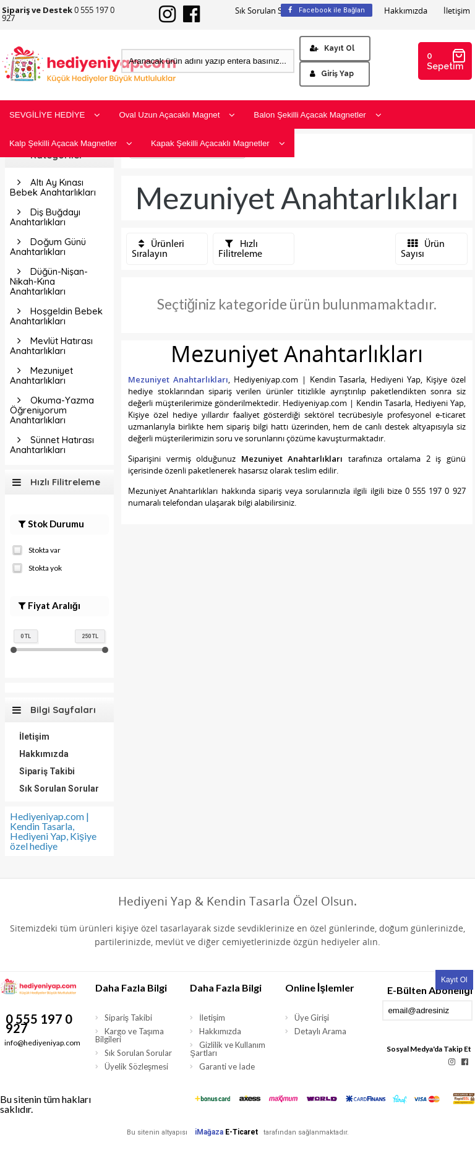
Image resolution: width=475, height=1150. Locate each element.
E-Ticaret (241, 1132)
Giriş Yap (332, 73)
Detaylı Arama (320, 1031)
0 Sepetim (446, 59)
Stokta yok (37, 567)
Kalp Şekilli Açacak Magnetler (70, 143)
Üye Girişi (312, 1017)
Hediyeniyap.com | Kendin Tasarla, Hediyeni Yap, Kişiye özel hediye (53, 831)
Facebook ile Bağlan (326, 10)
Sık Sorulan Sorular (269, 11)
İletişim (456, 11)
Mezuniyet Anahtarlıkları (41, 375)
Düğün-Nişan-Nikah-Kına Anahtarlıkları (49, 281)
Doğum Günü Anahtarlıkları (48, 246)
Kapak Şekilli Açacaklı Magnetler (218, 143)
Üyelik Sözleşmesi (137, 1066)
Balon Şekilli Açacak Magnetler (317, 114)
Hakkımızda (405, 11)
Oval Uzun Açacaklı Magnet (177, 114)
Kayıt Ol (332, 48)
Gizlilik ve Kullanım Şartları (227, 1049)
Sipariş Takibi (47, 771)
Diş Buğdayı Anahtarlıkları (45, 217)
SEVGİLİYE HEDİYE (54, 114)
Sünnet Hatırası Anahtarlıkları (52, 445)
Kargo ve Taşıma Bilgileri (130, 1035)
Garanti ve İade (227, 1066)
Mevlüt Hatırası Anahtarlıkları (51, 346)
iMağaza (209, 1132)
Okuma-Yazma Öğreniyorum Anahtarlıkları (52, 410)
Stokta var (36, 549)
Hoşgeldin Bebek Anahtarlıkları (56, 316)
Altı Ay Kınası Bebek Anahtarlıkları (53, 187)
